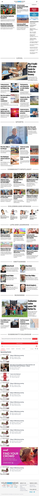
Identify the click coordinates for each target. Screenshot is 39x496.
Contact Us (22, 487)
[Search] (37, 1)
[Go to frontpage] (19, 1)
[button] (37, 210)
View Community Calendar (34, 14)
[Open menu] (2, 1)
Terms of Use (23, 489)
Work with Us (32, 485)
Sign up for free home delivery (34, 9)
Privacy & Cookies (24, 490)
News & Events (33, 486)
